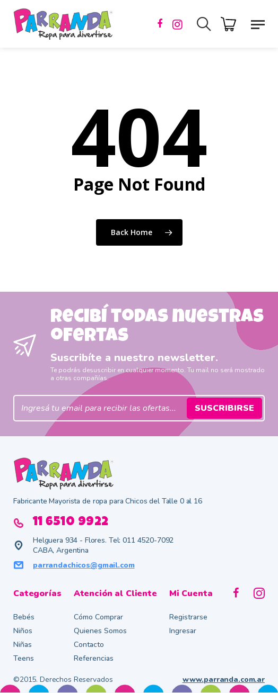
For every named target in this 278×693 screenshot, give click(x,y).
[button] (258, 24)
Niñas (22, 645)
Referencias (94, 658)
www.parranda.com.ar (224, 679)
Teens (23, 658)
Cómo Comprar (98, 617)
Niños (22, 631)
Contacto (89, 645)
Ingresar (182, 631)
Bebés (23, 617)
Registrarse (188, 617)
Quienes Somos (100, 631)
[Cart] (231, 23)
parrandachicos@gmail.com (84, 565)
